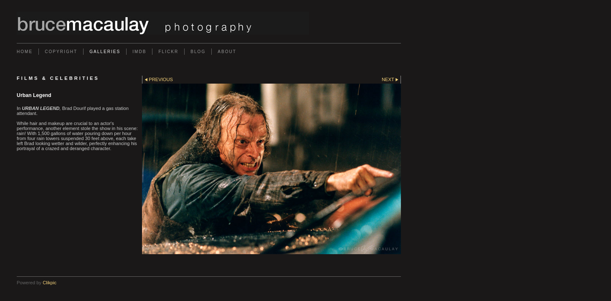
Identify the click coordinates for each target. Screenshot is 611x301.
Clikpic (49, 282)
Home (25, 51)
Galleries (104, 51)
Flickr (168, 51)
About (227, 51)
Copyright (61, 51)
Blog (197, 51)
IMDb (139, 51)
